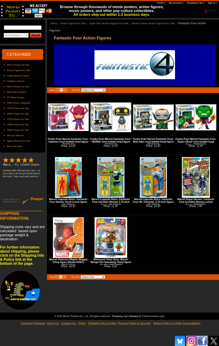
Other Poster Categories (19, 102)
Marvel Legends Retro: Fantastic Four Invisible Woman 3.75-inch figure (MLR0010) (111, 202)
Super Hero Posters (16, 92)
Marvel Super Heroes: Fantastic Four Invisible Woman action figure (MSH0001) (195, 202)
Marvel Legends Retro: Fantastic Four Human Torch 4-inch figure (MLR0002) (68, 202)
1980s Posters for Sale (18, 124)
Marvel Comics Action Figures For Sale (153, 23)
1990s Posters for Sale (18, 130)
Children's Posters (16, 81)
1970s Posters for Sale (18, 119)
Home (160, 2)
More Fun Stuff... (15, 146)
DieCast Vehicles (15, 135)
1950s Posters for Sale (18, 108)
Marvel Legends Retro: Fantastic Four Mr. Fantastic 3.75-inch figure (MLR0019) (153, 202)
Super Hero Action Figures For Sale (109, 23)
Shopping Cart (194, 2)
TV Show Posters (15, 97)
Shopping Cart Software (125, 315)
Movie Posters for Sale (18, 64)
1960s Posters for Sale (18, 113)
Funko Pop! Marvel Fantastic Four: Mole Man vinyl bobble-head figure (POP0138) (153, 142)
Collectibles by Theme (18, 75)
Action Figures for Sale (18, 70)
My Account (175, 2)
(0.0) (213, 10)
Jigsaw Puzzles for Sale (18, 140)
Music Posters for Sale (18, 86)
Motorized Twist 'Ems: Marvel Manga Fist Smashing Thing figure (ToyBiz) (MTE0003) (110, 262)
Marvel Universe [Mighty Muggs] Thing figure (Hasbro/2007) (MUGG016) (68, 262)
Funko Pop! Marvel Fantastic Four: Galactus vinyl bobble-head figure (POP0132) (68, 142)
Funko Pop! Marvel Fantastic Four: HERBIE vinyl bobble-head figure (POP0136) (110, 142)
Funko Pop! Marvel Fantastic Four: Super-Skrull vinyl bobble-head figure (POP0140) (196, 142)
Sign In (211, 2)
